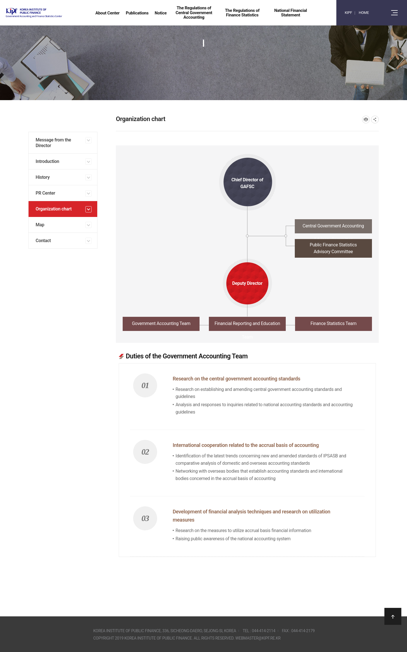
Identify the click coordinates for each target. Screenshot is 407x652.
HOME (364, 12)
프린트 (366, 119)
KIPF (348, 12)
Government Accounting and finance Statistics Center (49, 12)
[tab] (247, 228)
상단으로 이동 (392, 616)
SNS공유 (375, 119)
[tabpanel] (247, 451)
